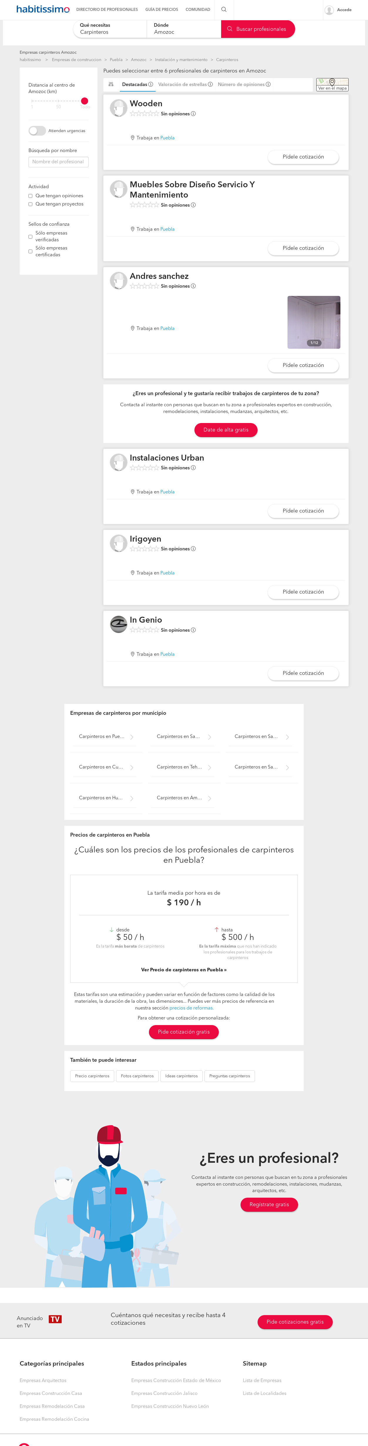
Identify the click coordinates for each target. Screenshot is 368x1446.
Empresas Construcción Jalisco (164, 1393)
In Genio (146, 620)
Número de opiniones (241, 84)
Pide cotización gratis (184, 1032)
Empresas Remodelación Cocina (54, 1419)
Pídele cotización (303, 157)
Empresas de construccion (76, 60)
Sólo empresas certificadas (51, 251)
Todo (85, 107)
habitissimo (30, 60)
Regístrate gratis (269, 1204)
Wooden (146, 104)
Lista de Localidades (264, 1393)
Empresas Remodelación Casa (52, 1406)
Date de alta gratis (226, 430)
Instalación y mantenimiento (181, 60)
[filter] (58, 101)
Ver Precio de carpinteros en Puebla (182, 970)
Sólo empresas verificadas (51, 236)
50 (58, 107)
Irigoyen (145, 539)
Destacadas (134, 84)
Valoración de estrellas (182, 84)
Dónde (161, 25)
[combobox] (110, 29)
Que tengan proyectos (59, 204)
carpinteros (92, 1076)
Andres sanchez (159, 277)
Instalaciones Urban (167, 458)
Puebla (116, 60)
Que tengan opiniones (59, 196)
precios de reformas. (191, 1008)
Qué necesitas (95, 25)
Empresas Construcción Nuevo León (170, 1406)
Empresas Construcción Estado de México (176, 1380)
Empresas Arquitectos (43, 1380)
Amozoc (139, 60)
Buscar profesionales (256, 29)
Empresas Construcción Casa (51, 1393)
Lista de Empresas (262, 1380)
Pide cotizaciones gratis (295, 1322)
